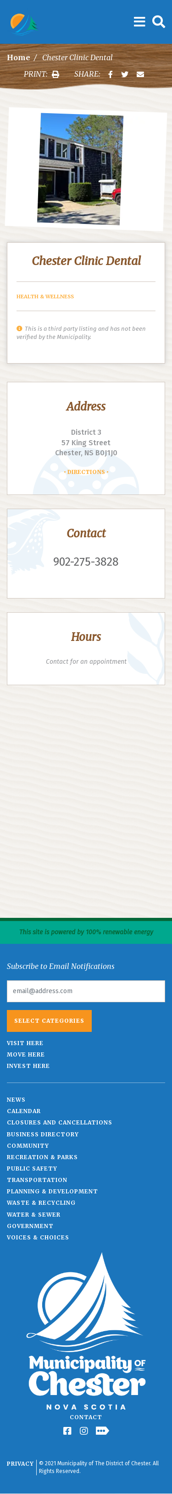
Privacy (20, 1463)
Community (28, 1145)
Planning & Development (52, 1191)
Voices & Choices (38, 1237)
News (16, 1099)
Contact (86, 1417)
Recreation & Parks (42, 1157)
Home (18, 57)
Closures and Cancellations (59, 1122)
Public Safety (32, 1168)
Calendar (24, 1111)
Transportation (37, 1179)
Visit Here (25, 1043)
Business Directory (43, 1134)
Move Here (26, 1054)
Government (30, 1226)
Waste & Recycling (41, 1202)
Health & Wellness (45, 296)
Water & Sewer (34, 1214)
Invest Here (28, 1065)
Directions (86, 472)
